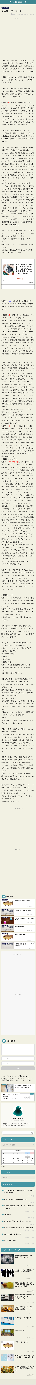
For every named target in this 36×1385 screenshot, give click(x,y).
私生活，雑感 (5, 7)
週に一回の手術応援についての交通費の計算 (18, 1227)
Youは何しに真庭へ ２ (18, 2)
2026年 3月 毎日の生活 (12, 1234)
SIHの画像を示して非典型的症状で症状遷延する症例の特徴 (19, 1192)
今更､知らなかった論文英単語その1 (15, 1199)
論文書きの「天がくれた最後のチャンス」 (17, 1221)
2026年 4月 (8, 1214)
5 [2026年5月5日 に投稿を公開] (13, 1157)
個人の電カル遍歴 (10, 1240)
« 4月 (3, 1166)
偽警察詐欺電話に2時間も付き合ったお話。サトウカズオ (19, 1207)
